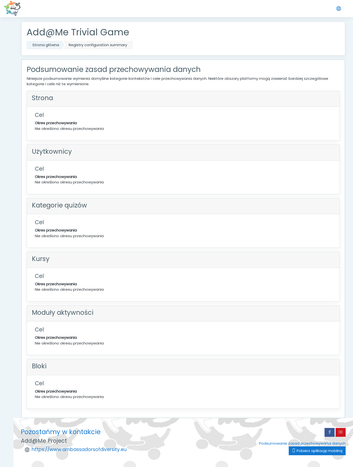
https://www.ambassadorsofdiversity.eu (79, 449)
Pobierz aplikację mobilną (317, 450)
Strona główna (45, 44)
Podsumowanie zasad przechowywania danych (302, 443)
